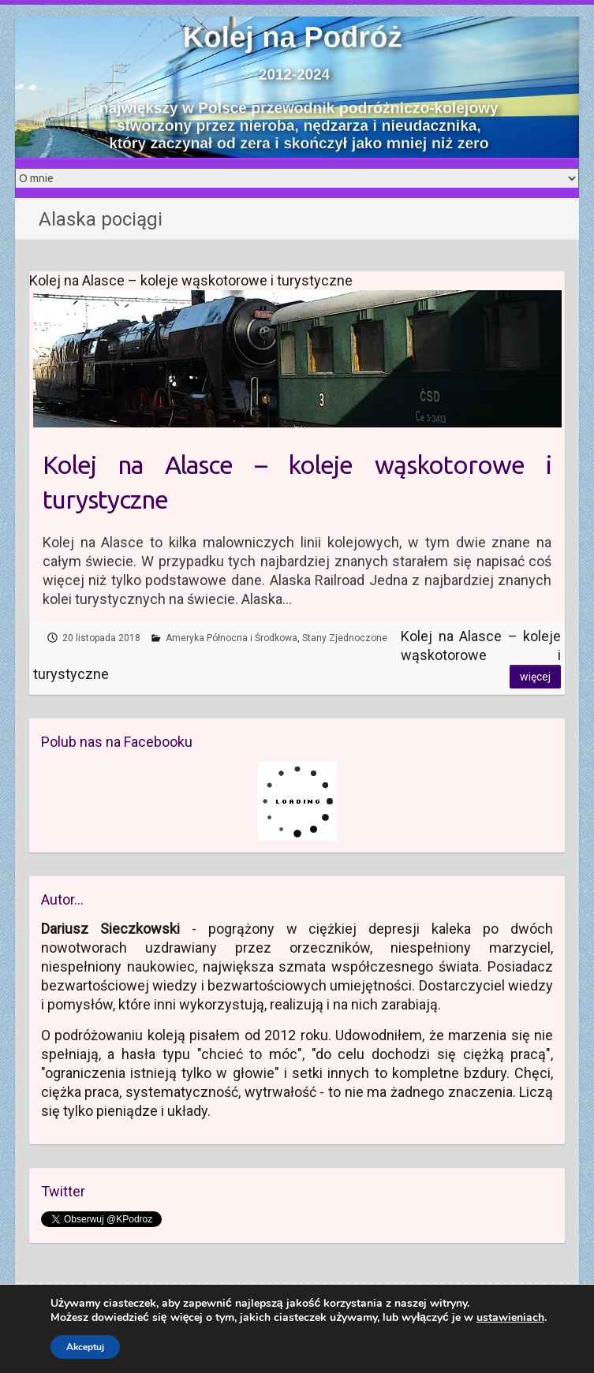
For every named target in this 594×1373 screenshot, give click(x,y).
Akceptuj (85, 1347)
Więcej (535, 676)
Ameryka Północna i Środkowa (231, 638)
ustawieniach (510, 1318)
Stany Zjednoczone (344, 638)
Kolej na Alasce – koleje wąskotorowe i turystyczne (297, 482)
